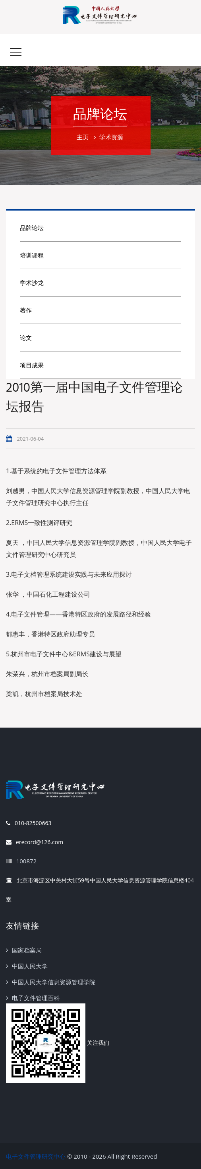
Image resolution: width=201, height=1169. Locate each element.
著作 (26, 310)
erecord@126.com (34, 842)
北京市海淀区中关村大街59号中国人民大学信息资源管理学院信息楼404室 (100, 887)
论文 (26, 338)
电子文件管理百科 (36, 998)
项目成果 (32, 365)
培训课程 (32, 255)
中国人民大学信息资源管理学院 (53, 982)
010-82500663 (28, 823)
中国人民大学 (30, 966)
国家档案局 (27, 950)
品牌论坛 (32, 228)
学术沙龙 (32, 283)
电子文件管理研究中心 (36, 1156)
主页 (83, 137)
